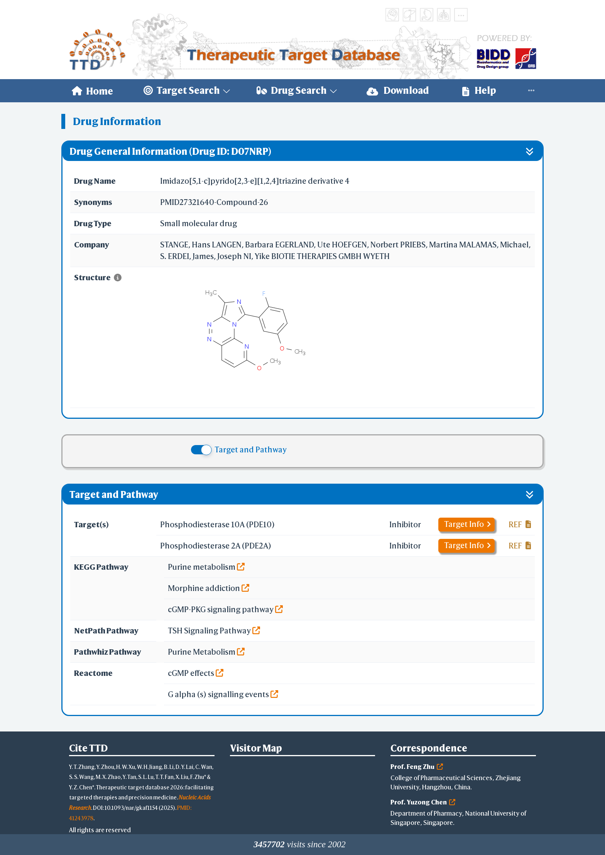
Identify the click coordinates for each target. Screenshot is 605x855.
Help (479, 90)
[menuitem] (92, 90)
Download (398, 90)
